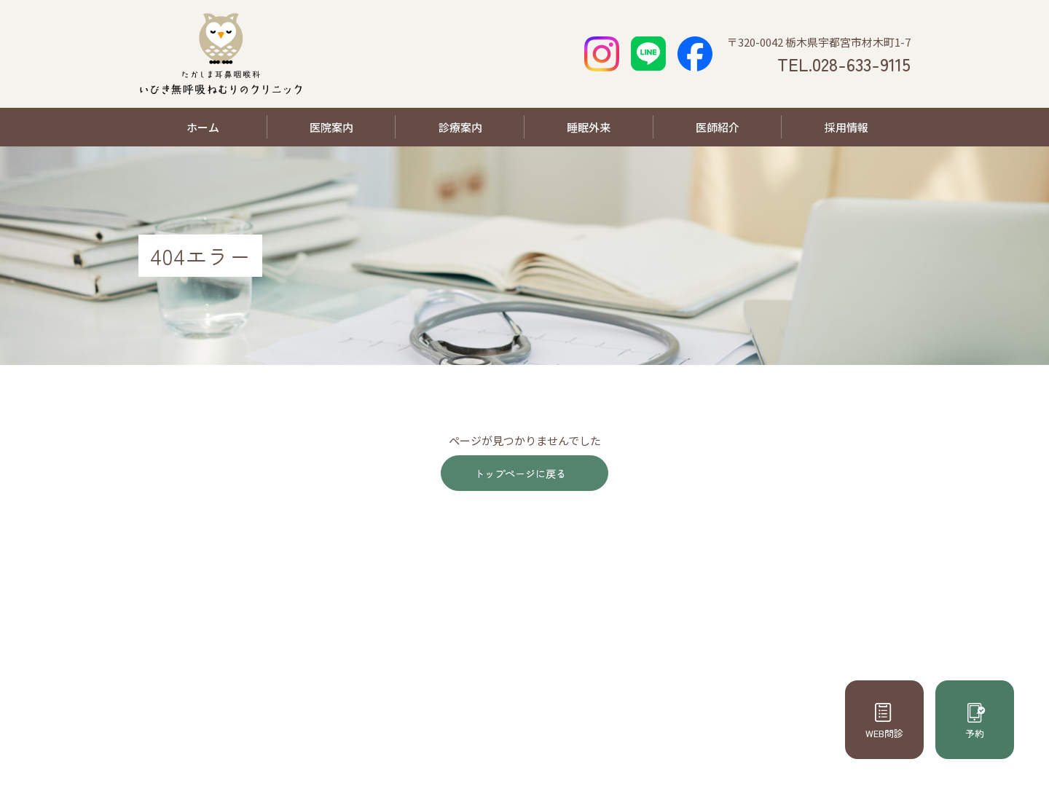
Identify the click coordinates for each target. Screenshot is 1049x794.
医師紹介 (717, 127)
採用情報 (846, 127)
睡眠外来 (588, 127)
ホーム (202, 127)
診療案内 (460, 127)
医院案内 (331, 127)
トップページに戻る (519, 474)
